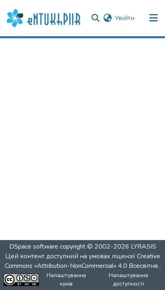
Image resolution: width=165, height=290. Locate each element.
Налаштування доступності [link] (128, 279)
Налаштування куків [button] (66, 279)
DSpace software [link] (33, 246)
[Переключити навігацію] (154, 18)
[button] (44, 18)
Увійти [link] (124, 18)
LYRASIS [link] (143, 246)
